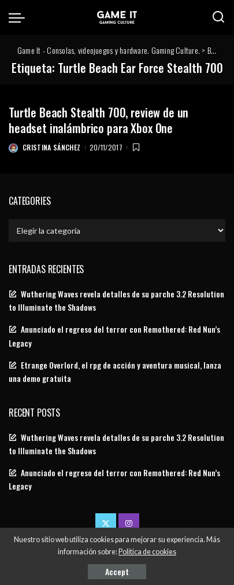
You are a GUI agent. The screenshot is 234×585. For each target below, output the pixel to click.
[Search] (218, 17)
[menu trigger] (20, 17)
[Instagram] (128, 523)
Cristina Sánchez (52, 147)
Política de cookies (147, 551)
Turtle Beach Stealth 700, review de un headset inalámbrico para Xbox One (98, 120)
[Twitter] (105, 523)
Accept (117, 571)
